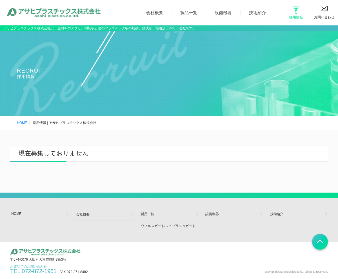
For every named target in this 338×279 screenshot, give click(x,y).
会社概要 (154, 12)
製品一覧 (188, 12)
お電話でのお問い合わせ (33, 271)
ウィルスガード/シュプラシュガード (168, 227)
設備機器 (223, 12)
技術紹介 (257, 12)
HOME (22, 123)
